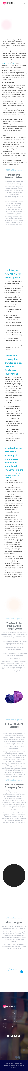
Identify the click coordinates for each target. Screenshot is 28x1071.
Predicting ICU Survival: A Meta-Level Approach (13, 274)
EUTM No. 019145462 (8, 64)
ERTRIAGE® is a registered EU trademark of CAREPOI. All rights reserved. (14, 1065)
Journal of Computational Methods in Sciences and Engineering (12, 475)
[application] (14, 874)
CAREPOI (14, 38)
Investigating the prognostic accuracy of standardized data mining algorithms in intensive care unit (14, 459)
